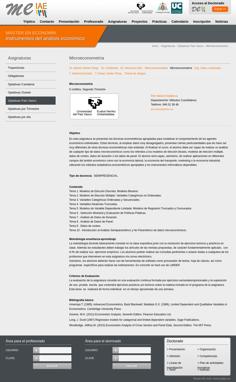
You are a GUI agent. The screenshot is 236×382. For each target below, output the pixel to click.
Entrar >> (220, 9)
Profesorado (93, 21)
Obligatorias (16, 76)
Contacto (47, 21)
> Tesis (171, 369)
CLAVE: (38, 358)
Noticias (221, 21)
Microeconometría (217, 46)
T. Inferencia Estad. (81, 73)
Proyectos (140, 21)
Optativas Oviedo (19, 92)
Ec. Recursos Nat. (131, 68)
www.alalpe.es (221, 378)
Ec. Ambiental (109, 68)
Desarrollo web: (202, 378)
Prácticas (159, 21)
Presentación (69, 21)
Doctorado (175, 341)
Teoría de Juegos (135, 73)
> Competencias (207, 356)
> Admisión (173, 356)
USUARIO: (38, 350)
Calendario (180, 21)
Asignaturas (117, 21)
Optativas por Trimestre (23, 108)
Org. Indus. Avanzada (207, 68)
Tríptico (29, 21)
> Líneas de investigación (174, 364)
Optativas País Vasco (191, 46)
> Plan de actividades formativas (210, 364)
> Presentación (176, 349)
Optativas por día (19, 117)
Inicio (155, 46)
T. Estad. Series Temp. (108, 73)
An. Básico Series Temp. (84, 68)
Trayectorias (16, 67)
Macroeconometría (156, 68)
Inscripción (202, 21)
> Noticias (203, 369)
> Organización (206, 349)
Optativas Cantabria (21, 84)
